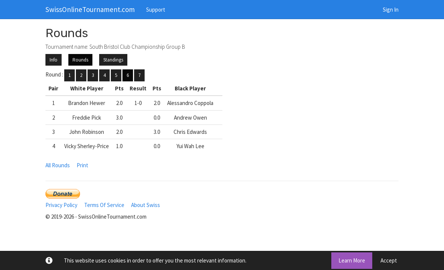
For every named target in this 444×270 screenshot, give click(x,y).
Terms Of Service (104, 204)
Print (82, 165)
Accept (389, 260)
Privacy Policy (61, 204)
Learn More (351, 260)
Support (155, 9)
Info (53, 60)
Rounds (80, 60)
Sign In (391, 9)
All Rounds (57, 165)
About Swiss (145, 204)
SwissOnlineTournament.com (90, 9)
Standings (113, 60)
